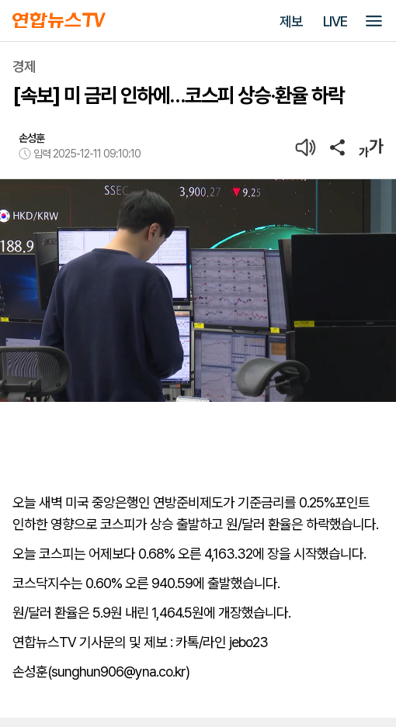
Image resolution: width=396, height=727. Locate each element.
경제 (24, 66)
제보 (291, 21)
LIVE (335, 21)
